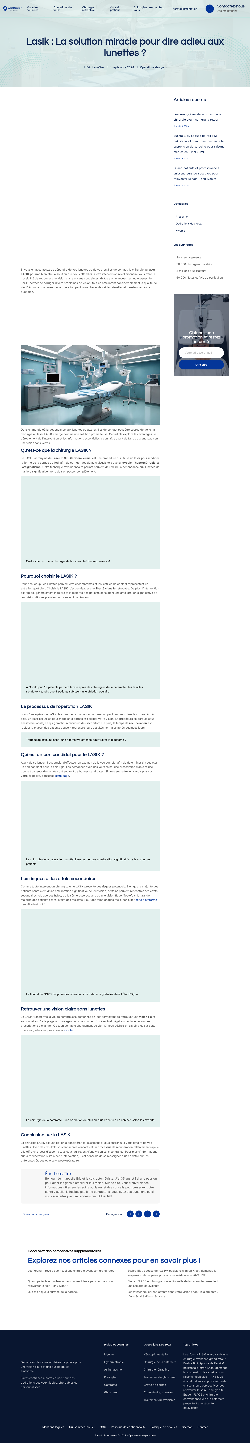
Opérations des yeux (64, 9)
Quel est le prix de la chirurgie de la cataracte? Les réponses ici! (68, 561)
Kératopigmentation (185, 8)
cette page (62, 775)
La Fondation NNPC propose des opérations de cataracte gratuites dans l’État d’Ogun (82, 994)
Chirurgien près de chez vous (149, 9)
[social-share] (130, 1213)
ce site (68, 1030)
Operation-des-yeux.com (142, 1435)
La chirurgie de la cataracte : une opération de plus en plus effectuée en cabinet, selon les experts (90, 1120)
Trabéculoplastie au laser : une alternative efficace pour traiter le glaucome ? (76, 739)
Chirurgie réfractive (89, 9)
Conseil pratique (116, 9)
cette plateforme (146, 900)
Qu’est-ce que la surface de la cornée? (53, 1292)
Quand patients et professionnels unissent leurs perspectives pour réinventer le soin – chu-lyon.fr (196, 173)
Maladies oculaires (34, 9)
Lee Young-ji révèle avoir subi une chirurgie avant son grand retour (71, 1270)
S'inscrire (201, 364)
